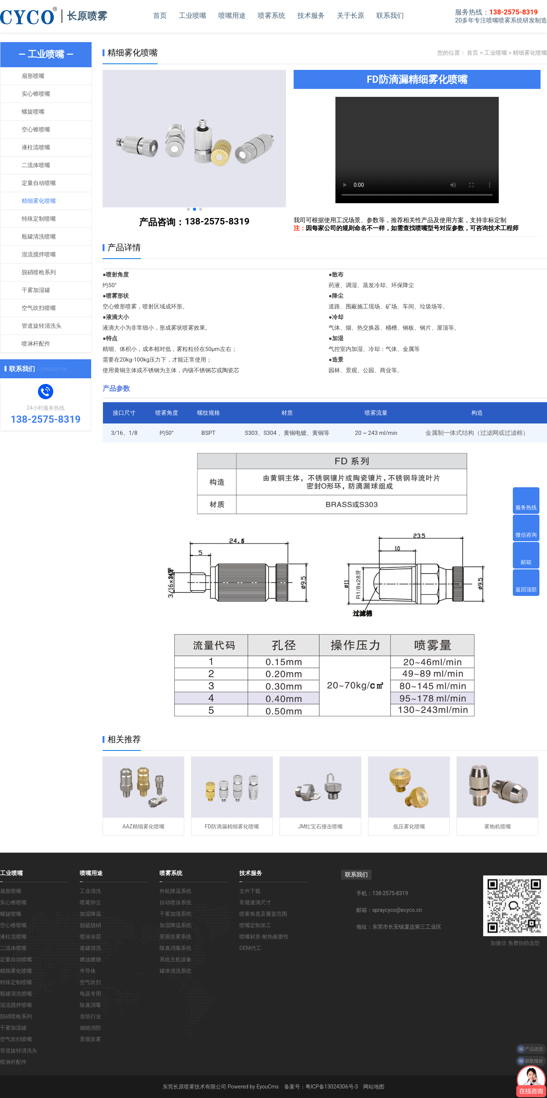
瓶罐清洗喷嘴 (39, 236)
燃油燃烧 (90, 959)
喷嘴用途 (232, 15)
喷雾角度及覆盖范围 (263, 914)
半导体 (88, 971)
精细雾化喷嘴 (39, 200)
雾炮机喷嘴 (497, 826)
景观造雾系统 (175, 937)
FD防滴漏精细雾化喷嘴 (232, 826)
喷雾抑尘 (90, 902)
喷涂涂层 (90, 937)
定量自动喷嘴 (39, 183)
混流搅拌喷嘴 (39, 254)
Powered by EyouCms (252, 1087)
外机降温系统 (175, 891)
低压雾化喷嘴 (409, 826)
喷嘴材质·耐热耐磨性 (264, 937)
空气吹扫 (90, 982)
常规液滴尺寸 (255, 902)
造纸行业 (90, 1016)
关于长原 (350, 15)
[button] (188, 209)
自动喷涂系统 (175, 902)
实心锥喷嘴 (36, 93)
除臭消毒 (90, 1005)
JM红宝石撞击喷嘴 (320, 826)
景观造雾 (90, 1039)
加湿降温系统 (175, 925)
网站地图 (373, 1087)
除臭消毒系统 (175, 948)
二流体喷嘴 (36, 165)
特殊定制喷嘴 (39, 218)
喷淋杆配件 (36, 343)
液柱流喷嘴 (36, 147)
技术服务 (311, 15)
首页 (160, 15)
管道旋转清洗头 (42, 325)
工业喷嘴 (192, 15)
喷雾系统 (271, 15)
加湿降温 (90, 914)
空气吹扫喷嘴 (39, 308)
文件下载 (250, 891)
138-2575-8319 (217, 221)
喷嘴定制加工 (255, 925)
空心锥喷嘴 (36, 129)
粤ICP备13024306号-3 (331, 1087)
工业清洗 (90, 891)
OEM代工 (250, 948)
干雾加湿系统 (175, 914)
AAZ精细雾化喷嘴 (143, 826)
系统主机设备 (175, 959)
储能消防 (90, 1028)
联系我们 (390, 15)
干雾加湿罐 (36, 290)
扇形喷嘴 (33, 76)
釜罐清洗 (90, 948)
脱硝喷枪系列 (39, 272)
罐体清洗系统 (175, 971)
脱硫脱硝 (90, 925)
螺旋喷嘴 (33, 111)
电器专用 (90, 994)
